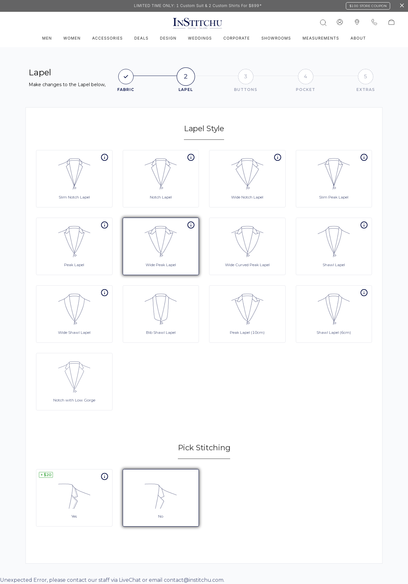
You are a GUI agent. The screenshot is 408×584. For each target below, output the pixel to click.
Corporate (236, 38)
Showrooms (276, 38)
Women (72, 38)
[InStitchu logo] (357, 22)
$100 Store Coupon (368, 6)
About (358, 38)
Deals (141, 38)
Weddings (200, 38)
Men (47, 38)
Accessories (107, 38)
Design (168, 38)
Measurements (320, 38)
